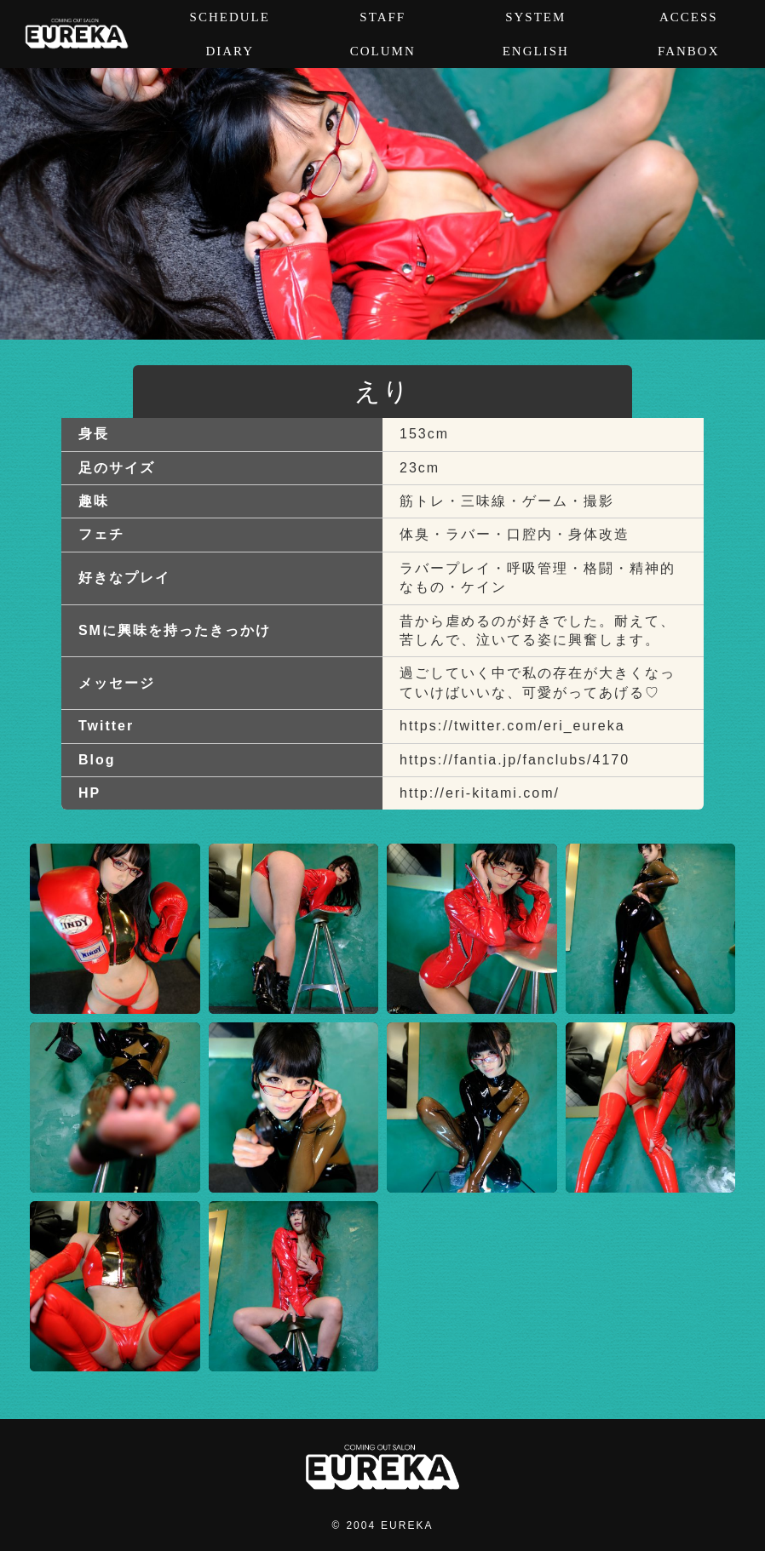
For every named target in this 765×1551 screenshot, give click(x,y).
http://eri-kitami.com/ (480, 793)
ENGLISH (536, 51)
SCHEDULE (230, 17)
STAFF (382, 17)
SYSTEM (535, 17)
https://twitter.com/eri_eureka (512, 725)
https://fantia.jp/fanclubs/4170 (515, 760)
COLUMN (383, 51)
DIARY (229, 51)
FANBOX (689, 51)
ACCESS (688, 17)
